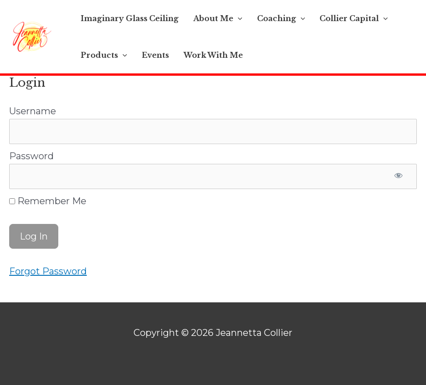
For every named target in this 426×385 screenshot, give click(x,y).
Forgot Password (48, 271)
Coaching (281, 18)
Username (32, 111)
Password (31, 156)
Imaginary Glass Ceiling (130, 18)
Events (155, 55)
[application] (237, 18)
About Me (217, 18)
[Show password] (398, 176)
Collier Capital (354, 18)
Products (104, 55)
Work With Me (213, 55)
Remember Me (47, 200)
